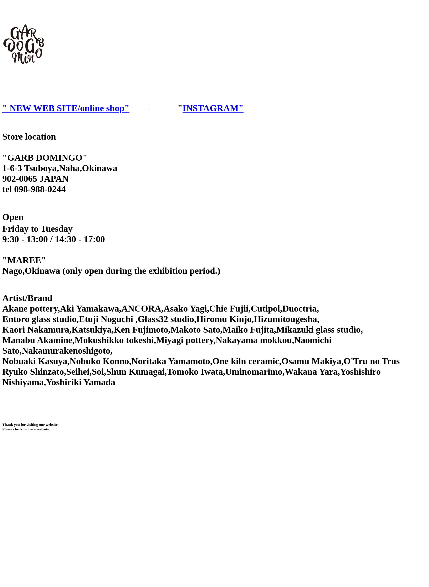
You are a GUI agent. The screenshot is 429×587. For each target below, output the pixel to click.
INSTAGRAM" (213, 108)
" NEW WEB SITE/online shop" (65, 108)
